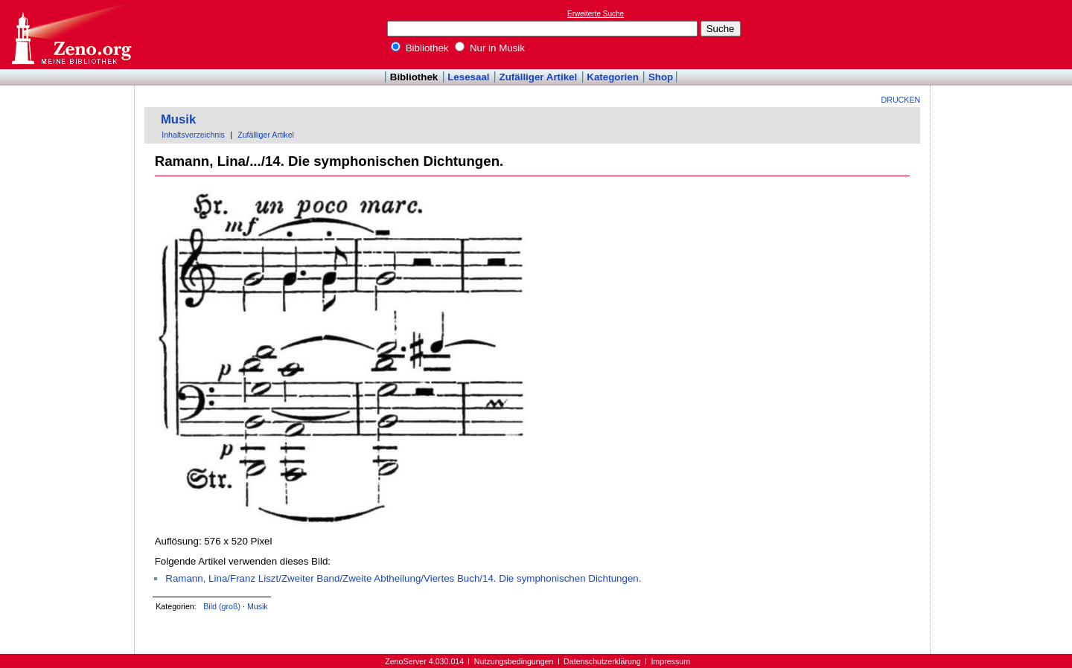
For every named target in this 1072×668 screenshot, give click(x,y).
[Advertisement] (1004, 34)
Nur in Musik (490, 48)
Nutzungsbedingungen (514, 661)
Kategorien (613, 77)
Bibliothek (420, 48)
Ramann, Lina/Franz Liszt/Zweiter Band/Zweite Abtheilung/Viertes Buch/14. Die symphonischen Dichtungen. (403, 578)
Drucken (901, 99)
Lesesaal (468, 77)
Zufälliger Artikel (539, 77)
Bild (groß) (221, 606)
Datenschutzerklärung (602, 661)
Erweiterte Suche (595, 14)
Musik (178, 119)
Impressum (670, 661)
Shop (660, 77)
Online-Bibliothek (70, 34)
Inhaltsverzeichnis (193, 134)
